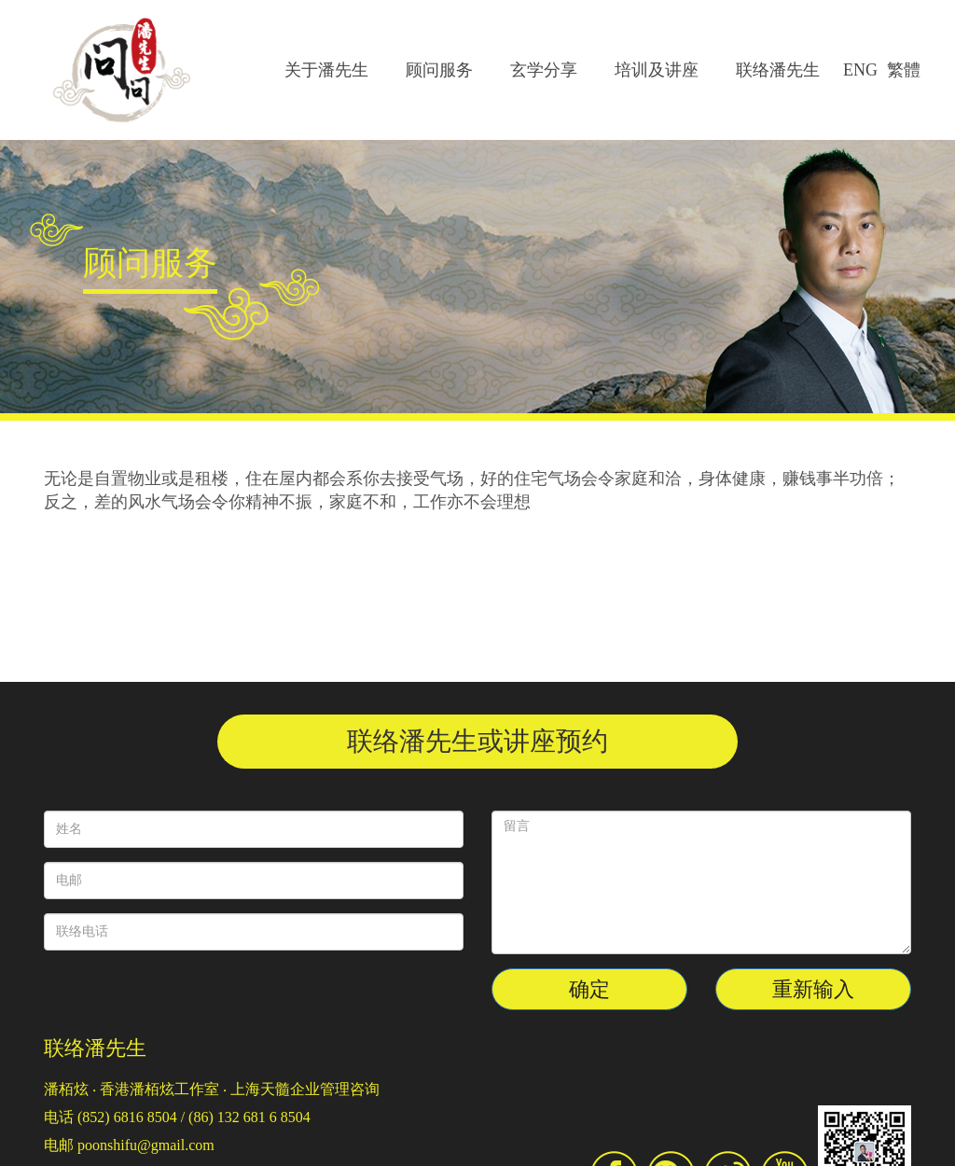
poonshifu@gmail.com (146, 1145)
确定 (589, 989)
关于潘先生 (326, 70)
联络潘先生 (778, 70)
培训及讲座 (657, 70)
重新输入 (813, 989)
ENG (860, 70)
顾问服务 (439, 70)
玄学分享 (543, 70)
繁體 (903, 70)
